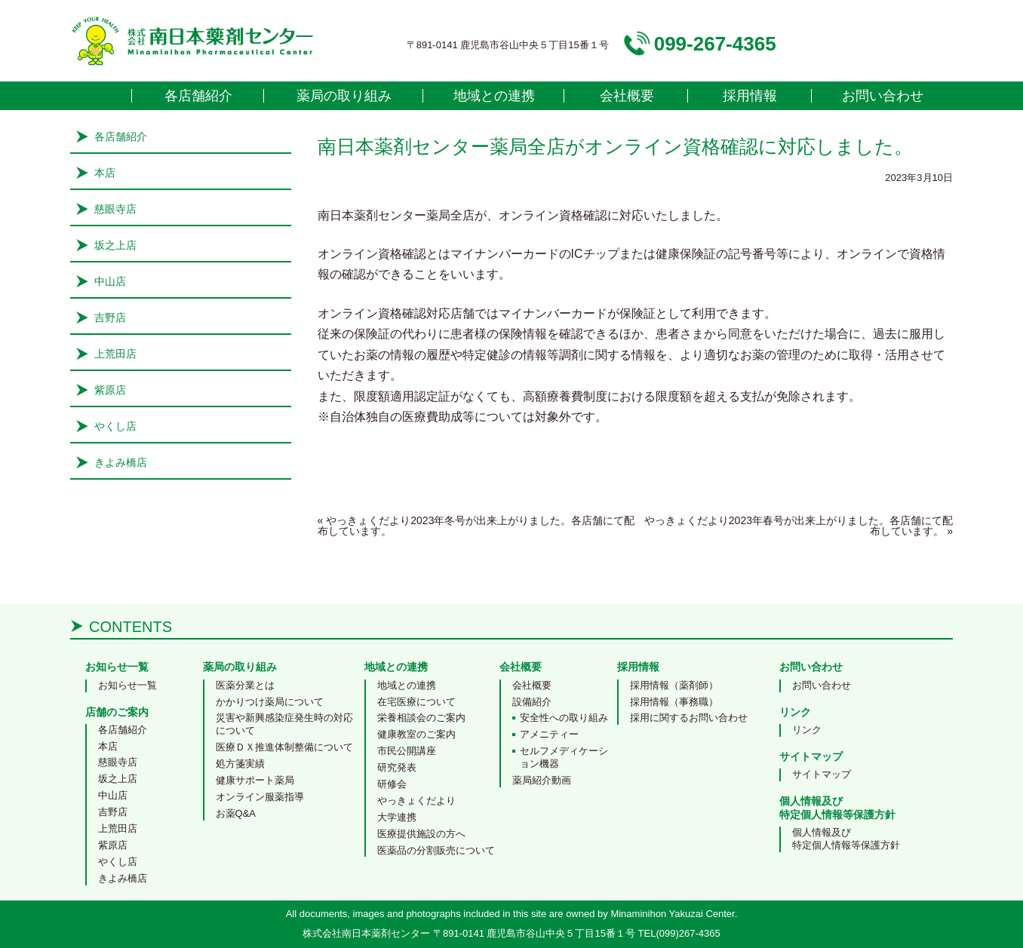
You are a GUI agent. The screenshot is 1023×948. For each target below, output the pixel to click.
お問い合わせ (882, 96)
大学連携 (396, 817)
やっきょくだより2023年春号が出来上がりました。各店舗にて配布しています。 (798, 525)
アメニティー (549, 734)
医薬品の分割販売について (436, 850)
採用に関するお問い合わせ (689, 717)
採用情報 (750, 96)
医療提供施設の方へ (421, 833)
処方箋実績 (240, 763)
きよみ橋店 (120, 462)
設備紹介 (531, 701)
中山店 (110, 281)
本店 (104, 173)
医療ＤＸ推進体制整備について (284, 747)
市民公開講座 (406, 750)
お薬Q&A (236, 813)
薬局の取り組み (344, 96)
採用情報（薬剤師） (674, 685)
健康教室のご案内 (416, 734)
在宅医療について (416, 701)
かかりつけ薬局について (270, 701)
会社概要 (627, 96)
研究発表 (396, 767)
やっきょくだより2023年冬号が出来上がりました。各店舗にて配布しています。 (476, 525)
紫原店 (110, 390)
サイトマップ (821, 774)
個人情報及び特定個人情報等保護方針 (846, 839)
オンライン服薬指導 (260, 796)
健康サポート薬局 (255, 780)
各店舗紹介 (198, 96)
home (101, 96)
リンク (807, 729)
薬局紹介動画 (541, 780)
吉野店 (110, 317)
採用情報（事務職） (674, 701)
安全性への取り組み (564, 717)
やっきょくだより (416, 800)
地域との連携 (494, 96)
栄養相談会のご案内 (421, 717)
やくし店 (115, 426)
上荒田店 (115, 354)
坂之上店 (115, 245)
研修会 (392, 784)
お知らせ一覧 (127, 685)
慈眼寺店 (115, 209)
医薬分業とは (245, 685)
